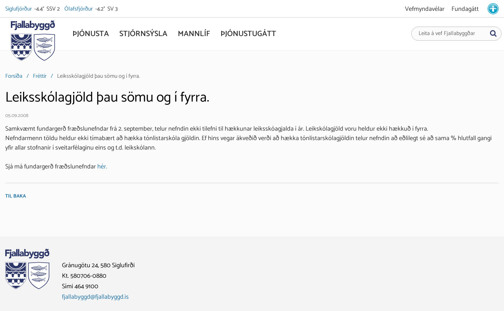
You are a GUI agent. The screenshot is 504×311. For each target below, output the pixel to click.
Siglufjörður (19, 9)
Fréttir (40, 76)
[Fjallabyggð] (32, 43)
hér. (102, 166)
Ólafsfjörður (79, 9)
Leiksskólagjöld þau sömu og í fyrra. (98, 76)
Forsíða (13, 76)
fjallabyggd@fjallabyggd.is (95, 297)
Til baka (15, 196)
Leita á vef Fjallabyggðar (447, 33)
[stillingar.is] (493, 8)
